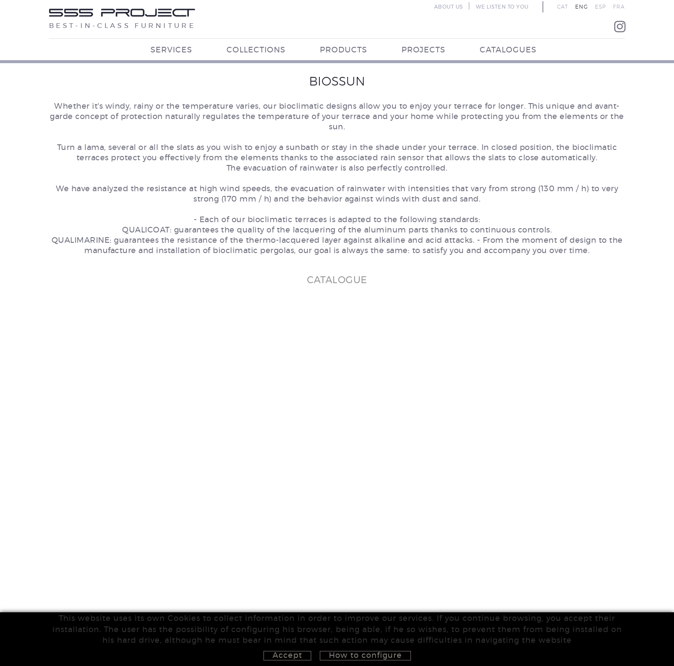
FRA (619, 6)
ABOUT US (448, 6)
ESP (600, 6)
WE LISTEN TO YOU (502, 6)
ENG (581, 6)
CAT (562, 6)
